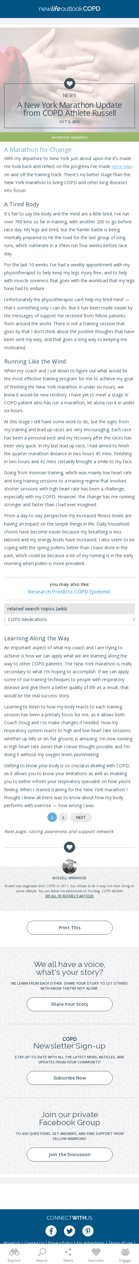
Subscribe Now (69, 1078)
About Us (11, 1243)
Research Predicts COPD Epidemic (69, 591)
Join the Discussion (70, 1154)
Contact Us (34, 1243)
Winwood (69, 877)
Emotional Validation (69, 137)
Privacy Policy (60, 1243)
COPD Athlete (112, 891)
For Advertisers (90, 1243)
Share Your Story (69, 1004)
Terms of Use (120, 1243)
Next (81, 817)
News (69, 95)
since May (122, 166)
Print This (69, 928)
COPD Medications (27, 619)
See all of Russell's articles (69, 896)
